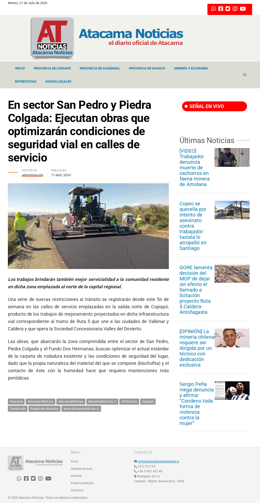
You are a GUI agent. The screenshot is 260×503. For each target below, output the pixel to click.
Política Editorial (82, 483)
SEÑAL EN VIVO (204, 106)
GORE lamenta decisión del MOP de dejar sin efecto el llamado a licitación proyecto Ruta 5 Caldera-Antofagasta (196, 290)
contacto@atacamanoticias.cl (158, 461)
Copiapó (148, 401)
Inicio (20, 68)
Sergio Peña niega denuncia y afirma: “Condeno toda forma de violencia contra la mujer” (197, 403)
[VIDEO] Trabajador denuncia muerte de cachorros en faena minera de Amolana (195, 167)
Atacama (16, 401)
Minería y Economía (191, 68)
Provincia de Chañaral (100, 68)
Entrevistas (25, 81)
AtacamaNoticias (70, 401)
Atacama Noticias (40, 401)
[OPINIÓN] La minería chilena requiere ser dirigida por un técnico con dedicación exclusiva (197, 348)
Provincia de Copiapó (52, 68)
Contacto (77, 490)
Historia (76, 476)
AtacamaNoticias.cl (102, 401)
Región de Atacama (44, 408)
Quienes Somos (81, 469)
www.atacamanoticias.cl (81, 408)
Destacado (18, 408)
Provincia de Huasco (147, 68)
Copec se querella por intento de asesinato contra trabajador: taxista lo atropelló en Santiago (193, 226)
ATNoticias (129, 401)
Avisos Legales (58, 81)
